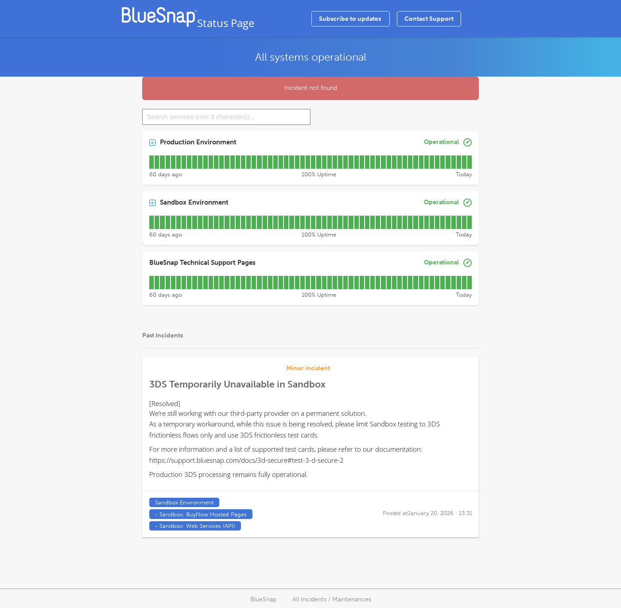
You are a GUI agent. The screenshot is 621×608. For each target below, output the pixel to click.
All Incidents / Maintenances (331, 599)
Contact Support (429, 19)
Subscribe (350, 19)
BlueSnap (263, 599)
